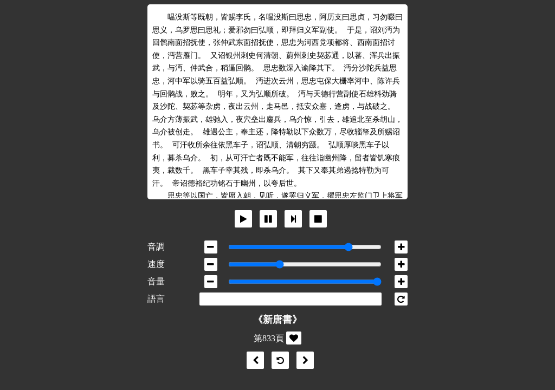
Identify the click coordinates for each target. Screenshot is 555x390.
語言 (156, 298)
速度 (156, 264)
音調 (156, 246)
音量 (156, 281)
